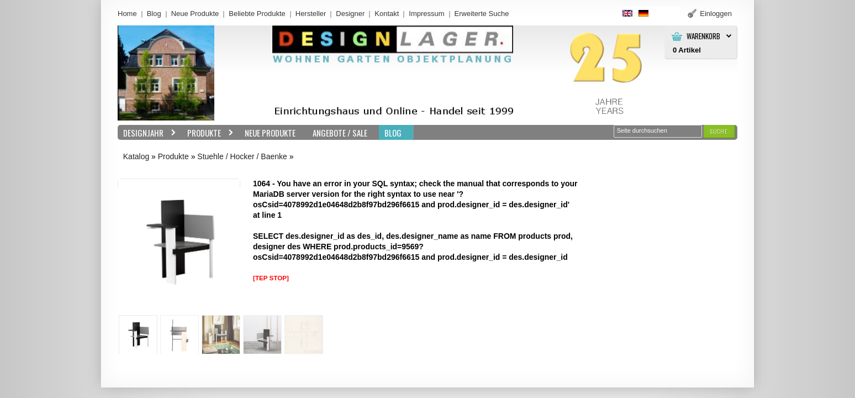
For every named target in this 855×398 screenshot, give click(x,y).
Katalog (136, 156)
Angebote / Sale (340, 133)
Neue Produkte (195, 13)
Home (127, 13)
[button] (719, 131)
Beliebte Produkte (257, 13)
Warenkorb (703, 36)
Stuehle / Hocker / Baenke (242, 156)
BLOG (393, 133)
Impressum (426, 13)
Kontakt (386, 13)
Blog (154, 13)
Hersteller (310, 13)
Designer (350, 13)
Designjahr (147, 133)
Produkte (208, 133)
